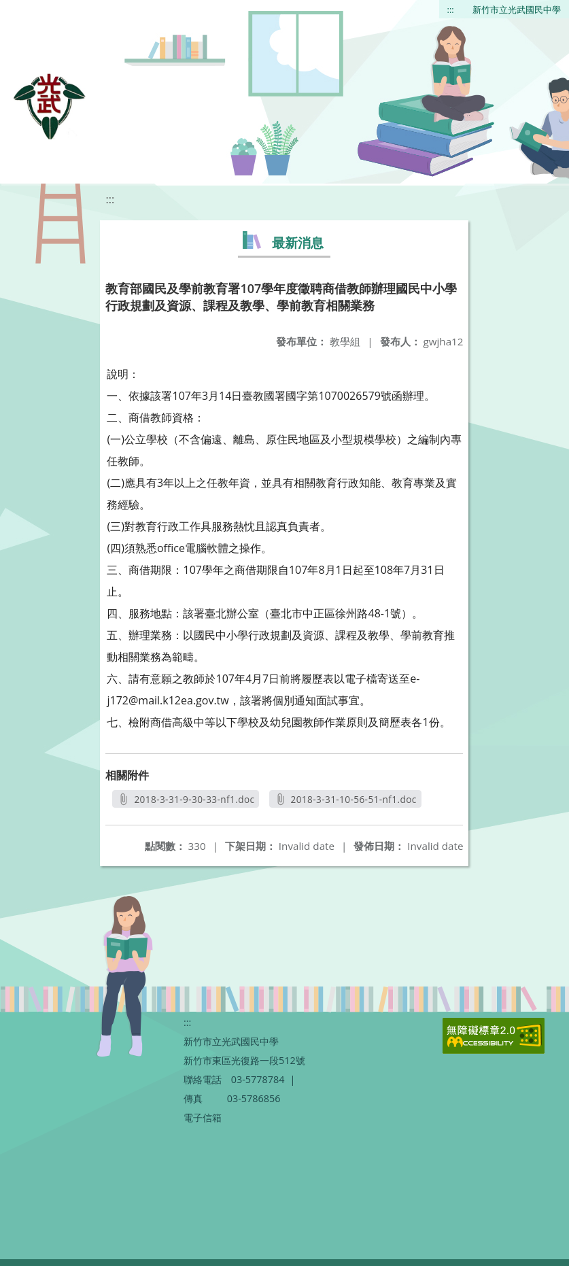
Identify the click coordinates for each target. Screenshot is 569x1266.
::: (450, 9)
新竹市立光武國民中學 (516, 9)
